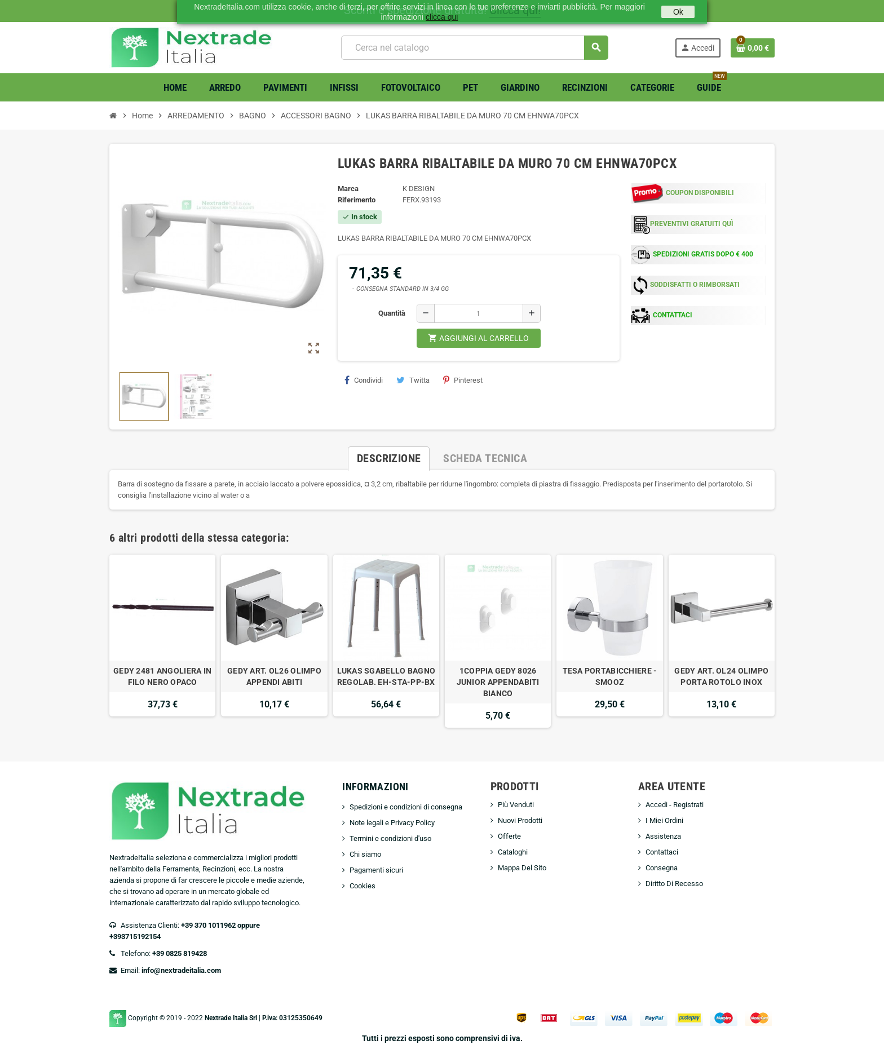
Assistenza (663, 836)
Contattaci (662, 852)
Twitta (413, 379)
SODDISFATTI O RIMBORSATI (695, 285)
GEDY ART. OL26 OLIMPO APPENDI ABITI (274, 676)
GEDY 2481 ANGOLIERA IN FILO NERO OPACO (162, 676)
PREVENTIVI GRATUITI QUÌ (691, 224)
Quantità (391, 313)
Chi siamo (365, 854)
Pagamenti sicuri (376, 870)
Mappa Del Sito (522, 868)
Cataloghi (513, 852)
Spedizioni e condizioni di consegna (406, 807)
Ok (678, 11)
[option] (162, 641)
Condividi (363, 379)
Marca (348, 188)
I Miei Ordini (664, 820)
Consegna (662, 868)
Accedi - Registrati (675, 804)
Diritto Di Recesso (674, 883)
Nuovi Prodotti (520, 820)
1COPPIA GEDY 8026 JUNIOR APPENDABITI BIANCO (498, 682)
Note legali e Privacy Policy (392, 822)
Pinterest (463, 379)
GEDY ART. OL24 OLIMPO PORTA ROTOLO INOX (721, 676)
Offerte (509, 836)
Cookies (362, 886)
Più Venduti (516, 804)
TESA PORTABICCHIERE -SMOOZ (610, 676)
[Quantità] (478, 313)
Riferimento (356, 200)
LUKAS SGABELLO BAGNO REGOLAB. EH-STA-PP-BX (386, 676)
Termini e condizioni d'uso (390, 838)
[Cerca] (474, 48)
